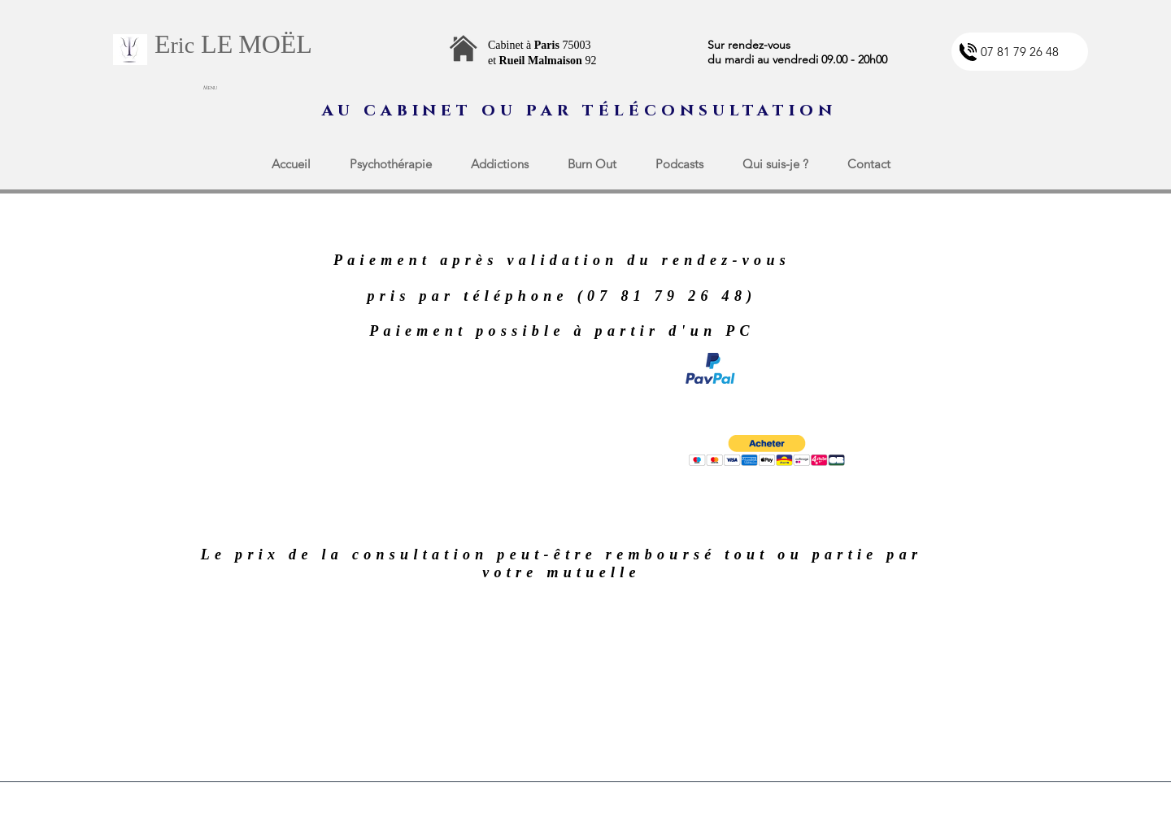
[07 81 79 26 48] (1019, 52)
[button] (767, 451)
